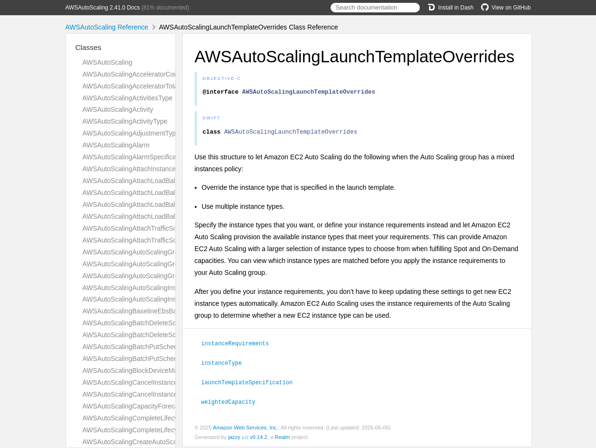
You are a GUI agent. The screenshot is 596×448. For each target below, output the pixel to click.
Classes (89, 47)
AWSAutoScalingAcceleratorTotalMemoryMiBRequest (161, 86)
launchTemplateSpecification (251, 384)
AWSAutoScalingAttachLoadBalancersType (146, 216)
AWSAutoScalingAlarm (116, 145)
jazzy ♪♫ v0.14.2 (247, 438)
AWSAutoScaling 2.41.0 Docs (103, 7)
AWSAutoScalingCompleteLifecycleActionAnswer (155, 418)
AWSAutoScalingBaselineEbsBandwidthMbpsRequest (161, 311)
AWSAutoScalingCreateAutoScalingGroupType (151, 442)
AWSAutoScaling (107, 62)
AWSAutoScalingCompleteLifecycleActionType (151, 430)
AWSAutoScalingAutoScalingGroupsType (143, 276)
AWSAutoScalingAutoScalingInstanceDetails (148, 288)
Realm (282, 438)
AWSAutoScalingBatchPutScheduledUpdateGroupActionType (173, 358)
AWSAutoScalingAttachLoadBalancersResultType (155, 204)
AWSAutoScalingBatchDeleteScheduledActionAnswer (161, 323)
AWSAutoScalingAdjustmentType (131, 133)
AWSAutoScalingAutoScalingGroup (134, 252)
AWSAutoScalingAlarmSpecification (135, 157)
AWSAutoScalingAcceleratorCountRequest (145, 74)
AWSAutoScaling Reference (107, 27)
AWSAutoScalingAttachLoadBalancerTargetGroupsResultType (174, 181)
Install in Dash (450, 7)
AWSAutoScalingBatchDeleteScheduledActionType (157, 335)
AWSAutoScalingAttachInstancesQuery (140, 169)
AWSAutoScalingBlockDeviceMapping (138, 370)
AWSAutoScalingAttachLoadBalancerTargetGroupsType (164, 192)
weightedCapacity (232, 403)
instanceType (225, 365)
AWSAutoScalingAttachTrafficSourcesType (145, 240)
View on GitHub (505, 7)
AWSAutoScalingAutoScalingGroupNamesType (152, 264)
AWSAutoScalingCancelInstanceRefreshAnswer (153, 382)
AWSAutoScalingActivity (118, 109)
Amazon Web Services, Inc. (245, 428)
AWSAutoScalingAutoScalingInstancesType (146, 299)
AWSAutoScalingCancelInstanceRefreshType (149, 394)
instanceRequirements (239, 346)
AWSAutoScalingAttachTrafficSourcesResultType (154, 228)
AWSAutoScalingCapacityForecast (133, 406)
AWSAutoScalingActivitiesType (128, 98)
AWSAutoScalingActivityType (125, 121)
